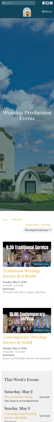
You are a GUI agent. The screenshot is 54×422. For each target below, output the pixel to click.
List (5, 219)
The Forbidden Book (18, 397)
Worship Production (38, 230)
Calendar (16, 219)
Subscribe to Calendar (38, 224)
